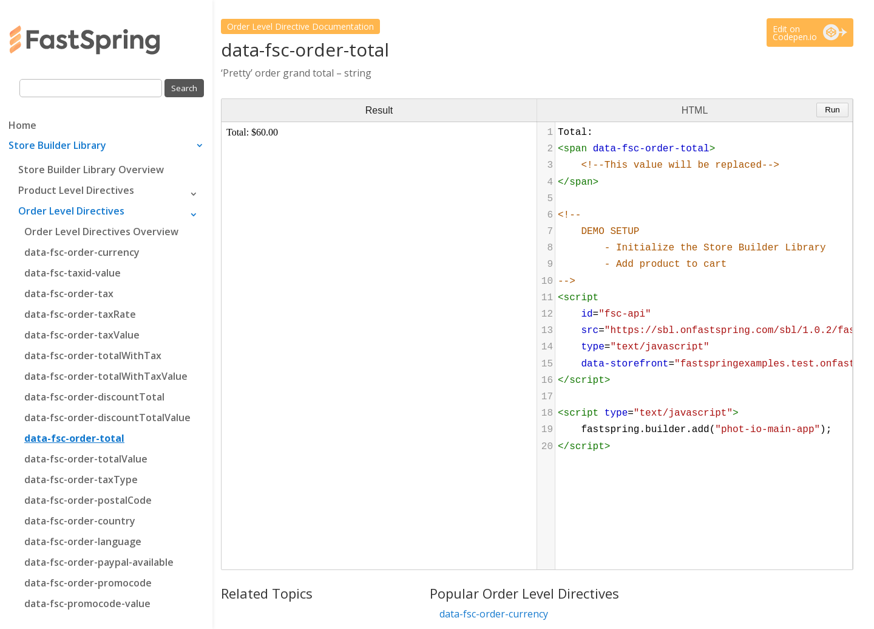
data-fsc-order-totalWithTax (92, 355)
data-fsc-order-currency (82, 252)
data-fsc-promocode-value (87, 603)
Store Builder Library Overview (91, 169)
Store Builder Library (57, 146)
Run (832, 109)
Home (22, 126)
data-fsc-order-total (74, 438)
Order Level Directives (71, 211)
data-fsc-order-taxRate (80, 314)
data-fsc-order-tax (68, 293)
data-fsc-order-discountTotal (94, 397)
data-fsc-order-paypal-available (99, 562)
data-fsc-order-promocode (88, 582)
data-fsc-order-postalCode (88, 500)
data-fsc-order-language (82, 541)
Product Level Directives (76, 190)
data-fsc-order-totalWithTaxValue (106, 376)
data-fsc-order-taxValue (82, 335)
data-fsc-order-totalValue (85, 459)
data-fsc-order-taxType (81, 479)
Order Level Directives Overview (101, 231)
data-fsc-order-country (79, 521)
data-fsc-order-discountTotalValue (107, 417)
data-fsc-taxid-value (72, 273)
